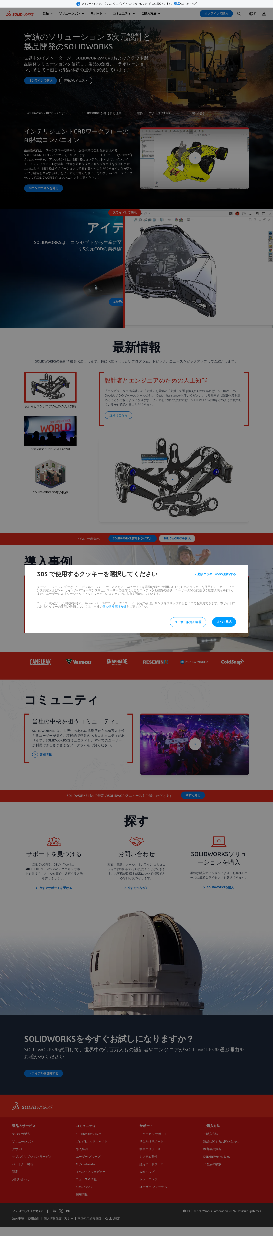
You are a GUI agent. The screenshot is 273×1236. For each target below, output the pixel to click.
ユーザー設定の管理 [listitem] (188, 622)
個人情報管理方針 (114, 606)
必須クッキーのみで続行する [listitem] (216, 574)
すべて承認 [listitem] (224, 621)
